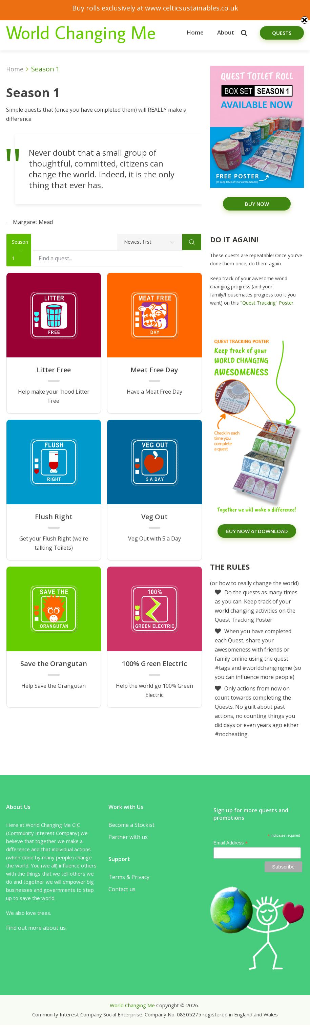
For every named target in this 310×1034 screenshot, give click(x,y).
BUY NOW (257, 203)
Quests (281, 32)
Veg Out (154, 516)
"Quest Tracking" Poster (266, 303)
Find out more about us (36, 927)
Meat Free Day (154, 370)
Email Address (230, 843)
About (225, 32)
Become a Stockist (131, 825)
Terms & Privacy (128, 877)
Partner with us (128, 837)
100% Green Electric (154, 663)
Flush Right (54, 516)
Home (195, 32)
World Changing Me (81, 32)
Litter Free (53, 370)
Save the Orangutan (53, 663)
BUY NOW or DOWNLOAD (257, 531)
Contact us (122, 889)
